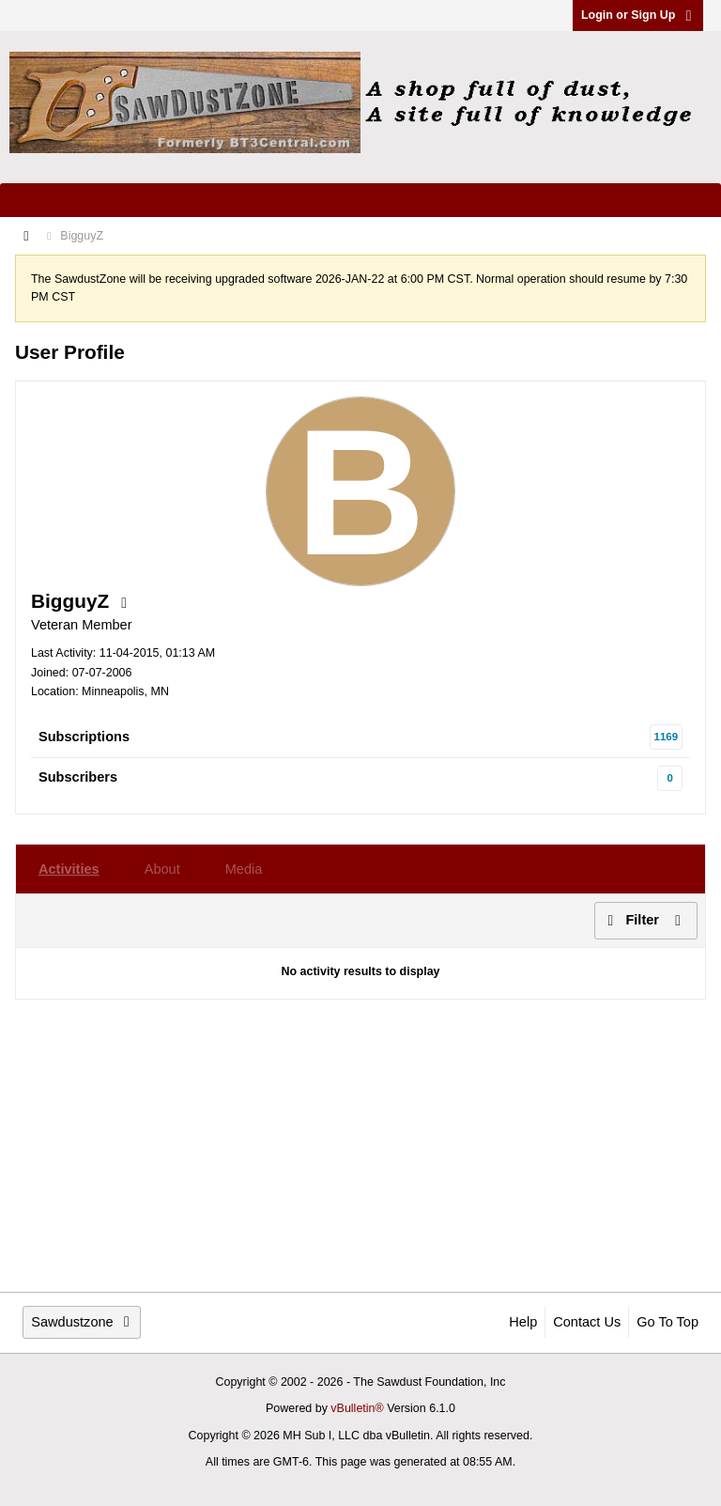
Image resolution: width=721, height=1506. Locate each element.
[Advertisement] (360, 1145)
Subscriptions (84, 736)
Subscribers (77, 776)
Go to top (667, 1321)
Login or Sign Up (638, 15)
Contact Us (587, 1321)
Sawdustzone (81, 1321)
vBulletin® (356, 1408)
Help (523, 1321)
